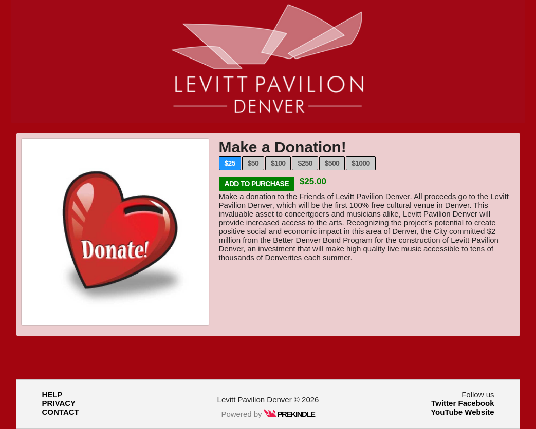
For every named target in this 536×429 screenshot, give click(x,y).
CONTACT (60, 411)
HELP (52, 394)
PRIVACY (59, 403)
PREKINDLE (289, 414)
